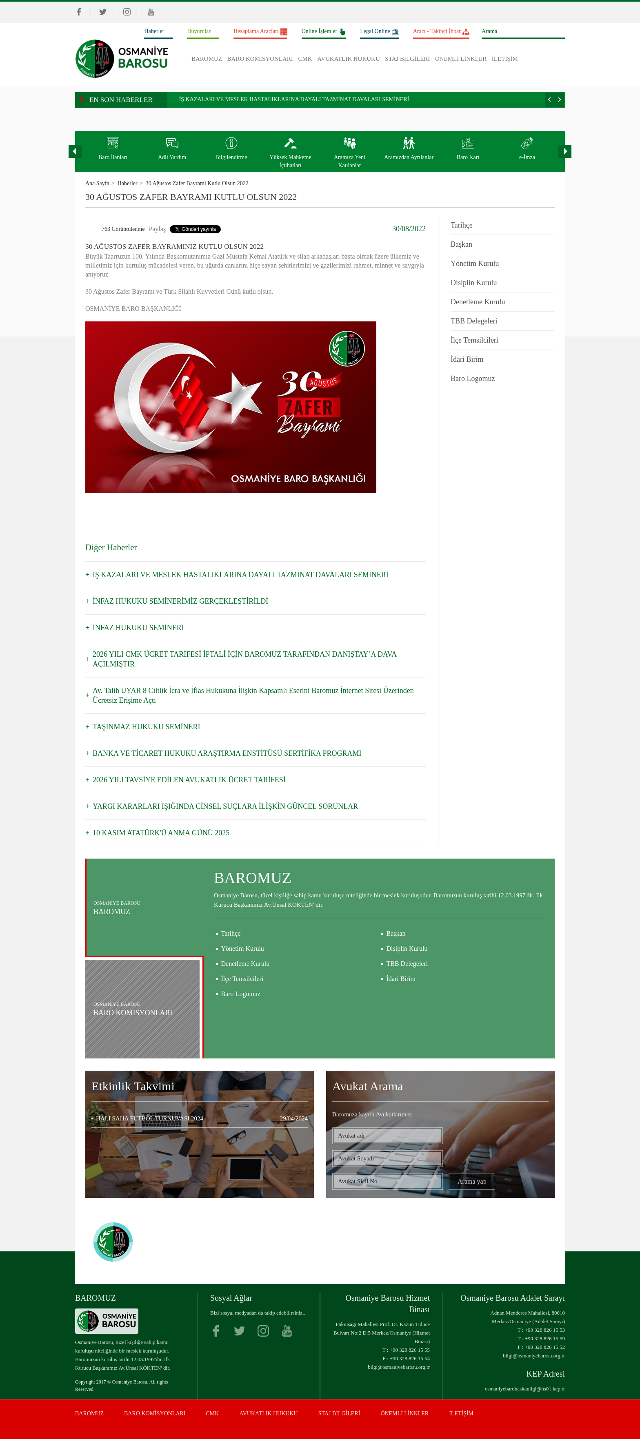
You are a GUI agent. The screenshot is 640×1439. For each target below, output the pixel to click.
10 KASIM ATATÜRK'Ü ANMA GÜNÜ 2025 (161, 833)
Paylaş (157, 229)
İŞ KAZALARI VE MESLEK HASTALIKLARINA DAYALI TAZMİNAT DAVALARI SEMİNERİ (294, 99)
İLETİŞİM (505, 58)
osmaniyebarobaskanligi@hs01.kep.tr (525, 1389)
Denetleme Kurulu (478, 302)
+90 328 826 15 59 (545, 1338)
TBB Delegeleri (474, 321)
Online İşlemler (324, 32)
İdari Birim (467, 359)
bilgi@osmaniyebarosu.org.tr (399, 1367)
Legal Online (379, 32)
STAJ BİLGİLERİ (407, 58)
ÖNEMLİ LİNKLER (461, 58)
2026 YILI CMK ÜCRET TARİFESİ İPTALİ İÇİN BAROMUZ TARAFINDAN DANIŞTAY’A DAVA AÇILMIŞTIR (244, 659)
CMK (305, 58)
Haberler (154, 31)
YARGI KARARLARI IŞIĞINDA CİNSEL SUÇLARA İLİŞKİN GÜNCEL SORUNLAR (225, 806)
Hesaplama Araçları (260, 32)
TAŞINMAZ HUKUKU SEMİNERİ (146, 727)
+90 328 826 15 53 (545, 1330)
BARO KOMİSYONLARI (260, 58)
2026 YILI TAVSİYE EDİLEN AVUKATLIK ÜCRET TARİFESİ (189, 780)
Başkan (461, 244)
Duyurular (199, 31)
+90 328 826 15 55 (410, 1350)
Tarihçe (462, 225)
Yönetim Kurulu (475, 263)
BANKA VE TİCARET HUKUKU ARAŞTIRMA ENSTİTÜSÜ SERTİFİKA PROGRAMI (227, 753)
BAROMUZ (206, 58)
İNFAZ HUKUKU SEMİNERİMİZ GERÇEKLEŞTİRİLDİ (180, 601)
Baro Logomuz (473, 378)
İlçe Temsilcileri (474, 340)
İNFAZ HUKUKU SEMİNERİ (138, 628)
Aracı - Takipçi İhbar (441, 32)
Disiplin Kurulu (474, 283)
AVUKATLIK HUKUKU (348, 58)
